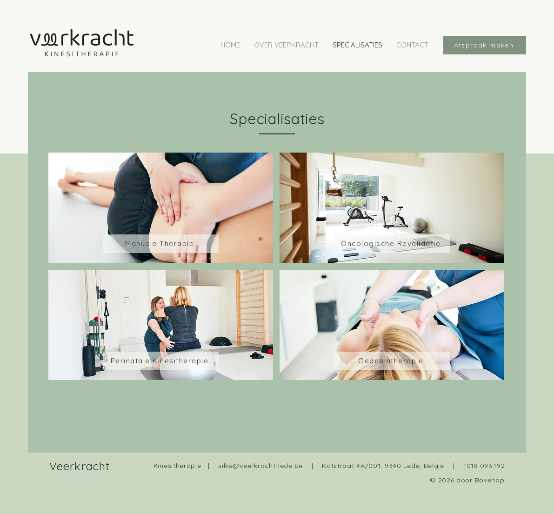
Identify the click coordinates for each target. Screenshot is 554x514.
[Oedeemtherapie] (392, 361)
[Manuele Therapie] (161, 243)
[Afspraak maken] (484, 45)
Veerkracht (79, 466)
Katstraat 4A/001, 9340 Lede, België (383, 465)
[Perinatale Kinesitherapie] (161, 361)
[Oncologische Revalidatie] (392, 243)
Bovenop (490, 480)
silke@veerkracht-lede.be (260, 465)
